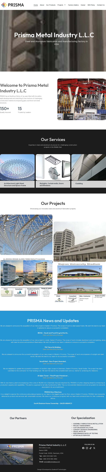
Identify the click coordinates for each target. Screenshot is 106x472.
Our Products (50, 5)
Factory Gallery (73, 5)
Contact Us (101, 5)
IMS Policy (91, 5)
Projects (60, 5)
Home (36, 5)
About (42, 5)
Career (83, 5)
